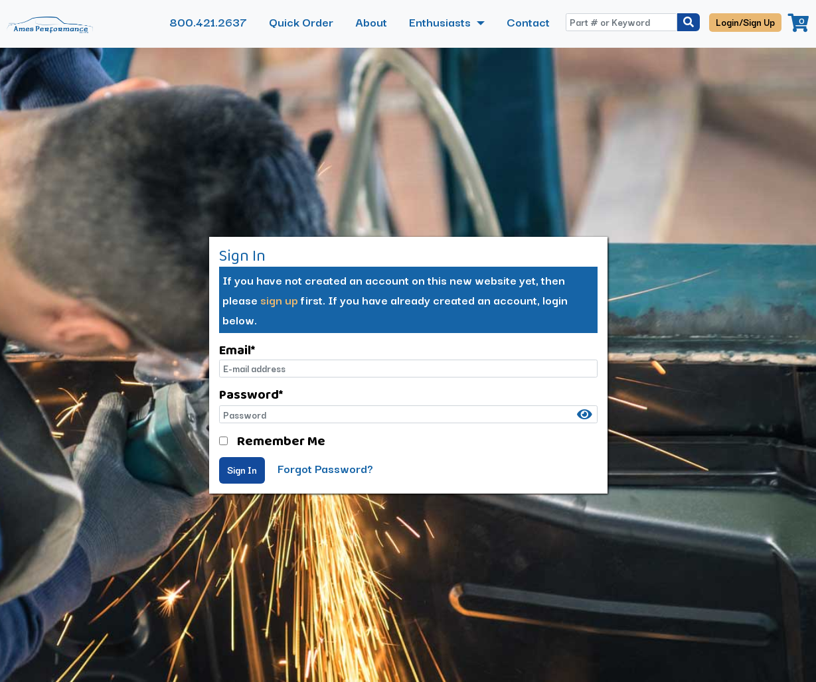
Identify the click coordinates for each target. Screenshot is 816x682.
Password (251, 394)
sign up (279, 299)
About (371, 22)
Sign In (242, 469)
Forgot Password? (325, 468)
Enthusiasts (441, 22)
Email (237, 349)
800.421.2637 (208, 22)
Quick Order (301, 22)
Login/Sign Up (745, 22)
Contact (528, 22)
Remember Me (281, 440)
